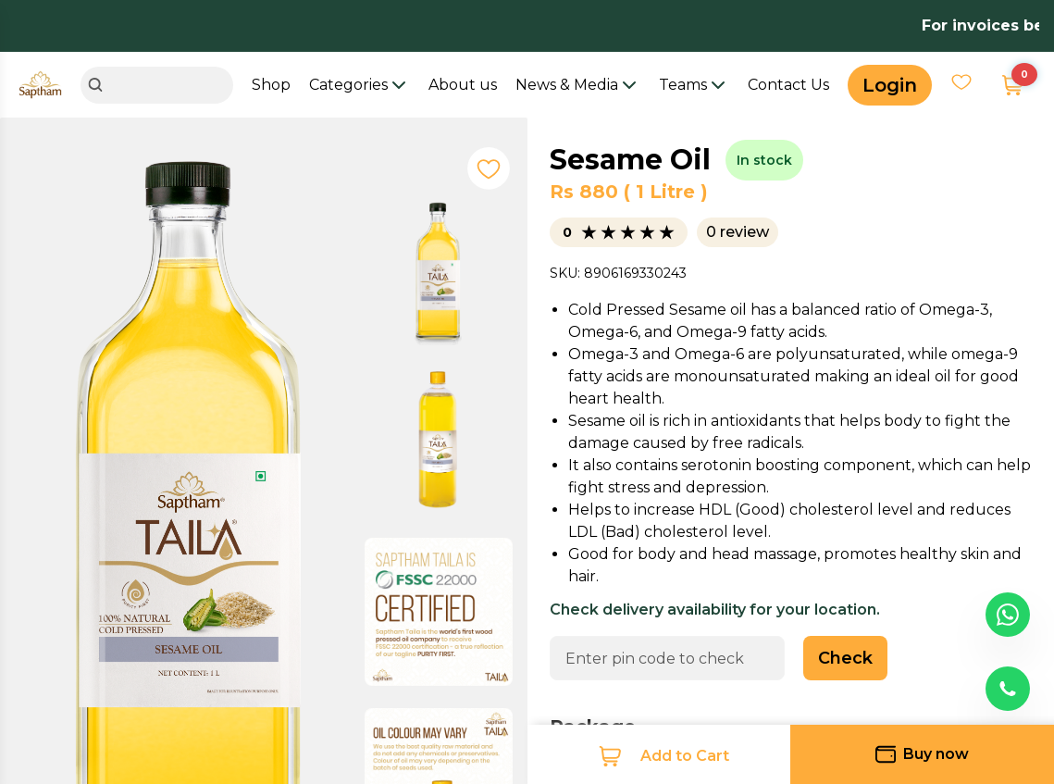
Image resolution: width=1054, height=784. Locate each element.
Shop (271, 84)
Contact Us (788, 84)
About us (462, 84)
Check (845, 658)
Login (889, 85)
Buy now (922, 754)
